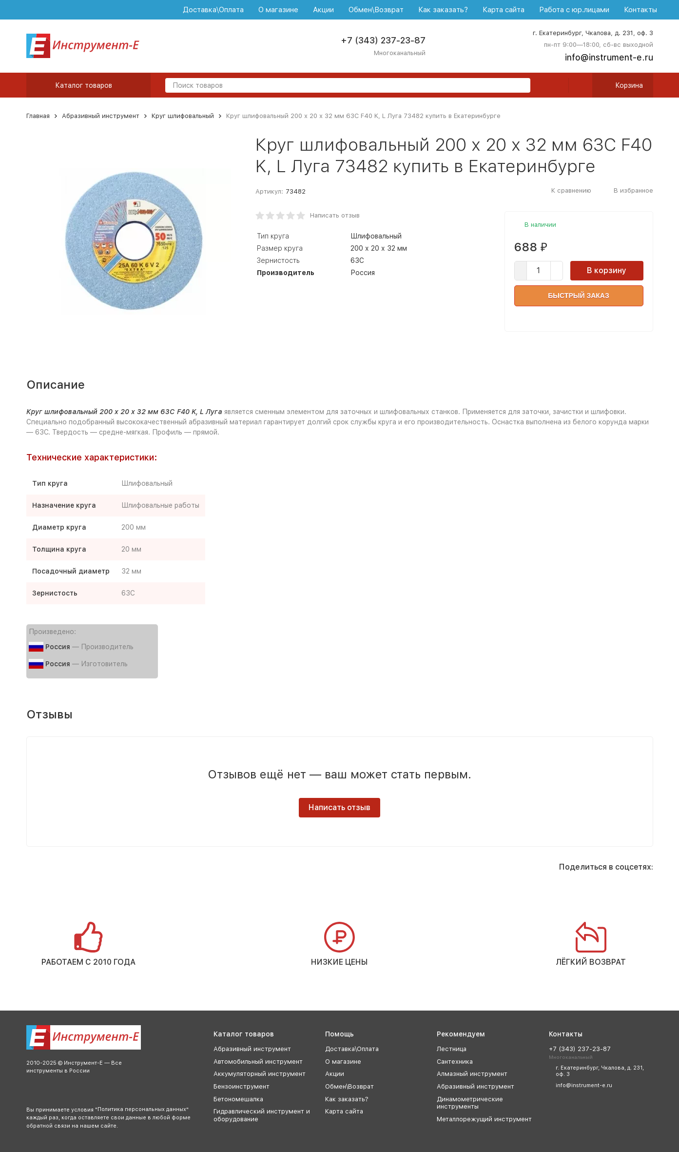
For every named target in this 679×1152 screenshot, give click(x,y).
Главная (38, 115)
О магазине (278, 9)
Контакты (640, 9)
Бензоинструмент (241, 1086)
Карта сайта (503, 9)
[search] (519, 86)
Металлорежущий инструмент (484, 1119)
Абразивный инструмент (100, 115)
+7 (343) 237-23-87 (383, 40)
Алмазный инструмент (472, 1073)
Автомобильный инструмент (258, 1061)
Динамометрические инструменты (470, 1103)
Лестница (451, 1049)
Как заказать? (443, 9)
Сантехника (455, 1061)
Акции (323, 9)
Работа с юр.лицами (574, 9)
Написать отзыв (335, 215)
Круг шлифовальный (183, 115)
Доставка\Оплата (213, 9)
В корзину (606, 270)
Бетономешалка (238, 1099)
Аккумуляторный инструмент (259, 1073)
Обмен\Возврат (376, 9)
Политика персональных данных (141, 1109)
